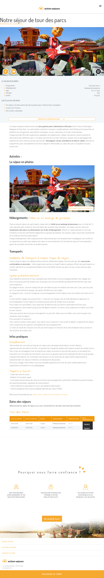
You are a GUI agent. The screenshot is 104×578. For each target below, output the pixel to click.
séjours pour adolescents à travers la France (50, 394)
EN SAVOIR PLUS (52, 519)
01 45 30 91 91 (3, 9)
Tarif (87, 424)
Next (102, 501)
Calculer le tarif (52, 574)
